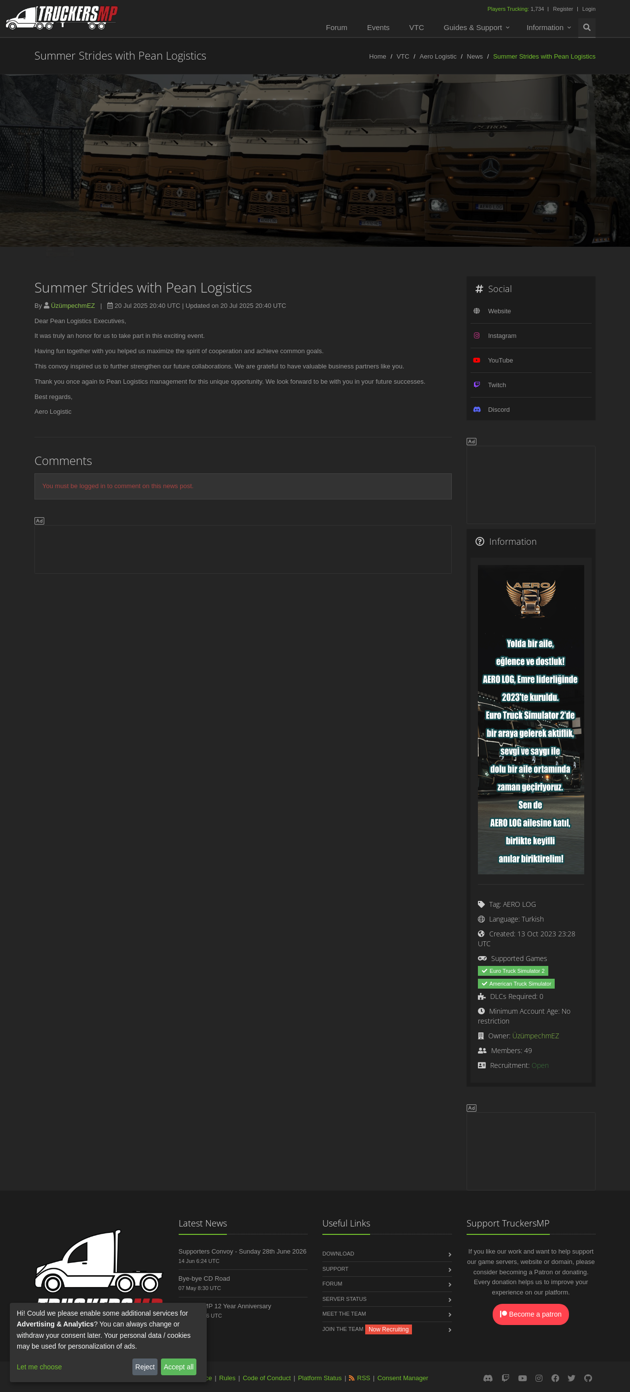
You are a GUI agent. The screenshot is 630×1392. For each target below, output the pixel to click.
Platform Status (320, 1378)
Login (589, 9)
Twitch (497, 385)
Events (378, 27)
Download (338, 1254)
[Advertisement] (243, 548)
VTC (417, 27)
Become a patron (531, 1314)
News (475, 56)
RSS (364, 1378)
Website (499, 311)
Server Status (344, 1299)
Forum (336, 27)
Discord (499, 409)
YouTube (500, 360)
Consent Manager (403, 1378)
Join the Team (342, 1329)
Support (335, 1269)
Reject (145, 1367)
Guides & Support (473, 27)
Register (563, 9)
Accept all (179, 1367)
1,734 (516, 9)
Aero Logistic (438, 56)
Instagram (502, 335)
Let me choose (39, 1367)
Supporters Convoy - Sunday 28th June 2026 (243, 1251)
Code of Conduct (267, 1378)
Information (545, 27)
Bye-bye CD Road (204, 1278)
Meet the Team (344, 1314)
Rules (227, 1378)
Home (377, 56)
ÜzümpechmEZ (73, 305)
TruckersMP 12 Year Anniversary (225, 1306)
